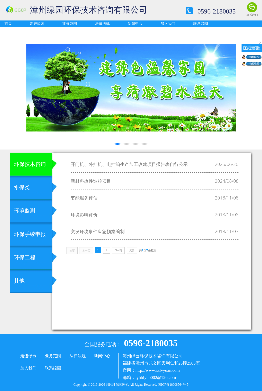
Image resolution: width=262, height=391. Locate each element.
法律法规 (102, 24)
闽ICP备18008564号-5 (173, 384)
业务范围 (69, 24)
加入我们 (167, 24)
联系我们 (252, 15)
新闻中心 (135, 24)
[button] (5, 88)
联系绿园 (200, 24)
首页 (8, 24)
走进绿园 (36, 24)
